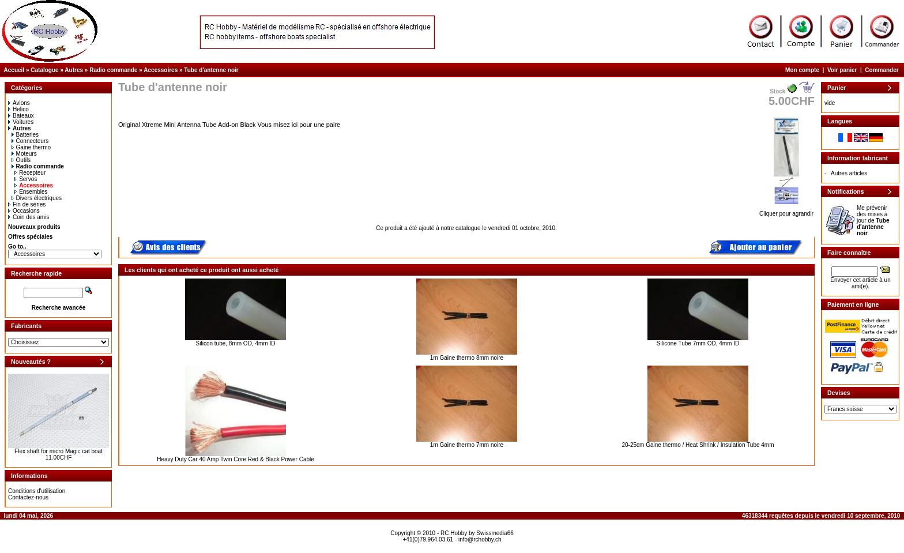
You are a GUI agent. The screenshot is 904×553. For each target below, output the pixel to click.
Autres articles (849, 173)
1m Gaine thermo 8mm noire (466, 358)
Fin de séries (27, 204)
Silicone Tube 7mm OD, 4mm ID (698, 343)
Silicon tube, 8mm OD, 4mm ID (236, 343)
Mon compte (802, 70)
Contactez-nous (28, 497)
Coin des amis (28, 217)
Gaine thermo (31, 147)
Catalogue (44, 70)
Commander (881, 70)
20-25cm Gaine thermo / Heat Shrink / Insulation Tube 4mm (698, 445)
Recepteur (30, 173)
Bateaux (21, 115)
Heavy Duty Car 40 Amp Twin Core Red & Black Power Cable (235, 459)
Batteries (25, 134)
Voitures (20, 122)
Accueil (14, 70)
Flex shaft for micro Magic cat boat (58, 451)
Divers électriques (37, 198)
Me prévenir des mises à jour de (873, 220)
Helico (18, 109)
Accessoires (161, 70)
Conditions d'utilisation (36, 491)
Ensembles (30, 192)
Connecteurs (30, 141)
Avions (19, 103)
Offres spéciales (30, 237)
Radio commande (113, 70)
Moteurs (24, 154)
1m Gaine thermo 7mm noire (466, 445)
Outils (21, 160)
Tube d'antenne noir (211, 70)
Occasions (24, 211)
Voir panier (842, 70)
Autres (74, 70)
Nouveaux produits (34, 227)
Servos (25, 179)
